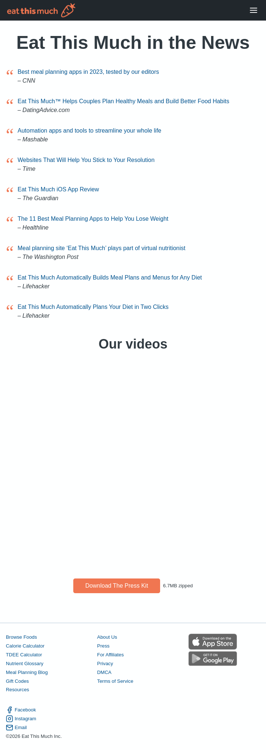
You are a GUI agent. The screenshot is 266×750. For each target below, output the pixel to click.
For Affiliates (110, 654)
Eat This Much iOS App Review (58, 189)
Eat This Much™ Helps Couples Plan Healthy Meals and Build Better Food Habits (123, 101)
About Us (107, 637)
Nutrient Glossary (24, 663)
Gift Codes (17, 681)
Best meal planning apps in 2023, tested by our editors (88, 72)
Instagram (21, 718)
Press (103, 646)
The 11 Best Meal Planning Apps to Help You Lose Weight (93, 219)
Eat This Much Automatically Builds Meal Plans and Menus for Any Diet (110, 277)
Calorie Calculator (25, 646)
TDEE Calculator (24, 654)
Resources (17, 689)
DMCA (104, 672)
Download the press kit (116, 586)
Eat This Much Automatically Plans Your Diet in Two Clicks (93, 307)
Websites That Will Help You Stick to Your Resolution (86, 160)
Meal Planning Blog (27, 672)
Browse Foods (21, 637)
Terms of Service (115, 681)
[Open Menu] (253, 10)
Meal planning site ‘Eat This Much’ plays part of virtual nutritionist (101, 248)
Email (16, 727)
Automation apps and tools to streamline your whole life (89, 130)
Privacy (105, 663)
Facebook (21, 710)
